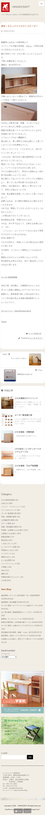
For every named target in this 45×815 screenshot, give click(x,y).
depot (5, 570)
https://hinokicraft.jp (20, 790)
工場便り (6, 567)
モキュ (29, 46)
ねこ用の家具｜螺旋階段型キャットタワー (17, 612)
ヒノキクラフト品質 (10, 547)
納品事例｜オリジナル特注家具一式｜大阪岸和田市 (20, 595)
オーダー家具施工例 (34, 334)
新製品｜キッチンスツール (11, 619)
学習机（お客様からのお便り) (14, 530)
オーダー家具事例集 (9, 277)
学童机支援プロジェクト (12, 577)
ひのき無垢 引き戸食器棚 (26, 465)
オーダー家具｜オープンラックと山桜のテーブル (19, 605)
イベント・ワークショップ (13, 507)
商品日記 (6, 540)
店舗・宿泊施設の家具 (11, 527)
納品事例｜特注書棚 (8, 602)
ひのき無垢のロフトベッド (26, 398)
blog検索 (4, 753)
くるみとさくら (8, 543)
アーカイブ (5, 654)
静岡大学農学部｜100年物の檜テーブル (16, 622)
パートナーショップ (10, 564)
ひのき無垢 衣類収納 (24, 432)
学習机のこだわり (9, 550)
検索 (30, 757)
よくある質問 (8, 560)
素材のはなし (8, 557)
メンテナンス (8, 553)
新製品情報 (7, 537)
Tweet (3, 321)
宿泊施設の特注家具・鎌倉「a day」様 (15, 632)
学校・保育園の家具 (10, 517)
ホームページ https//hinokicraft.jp (16, 311)
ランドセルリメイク (10, 510)
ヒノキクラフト (36, 338)
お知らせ (6, 503)
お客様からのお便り (11, 533)
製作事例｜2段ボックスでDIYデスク (14, 636)
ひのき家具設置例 (9, 500)
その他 (6, 580)
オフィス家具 (8, 523)
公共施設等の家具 (9, 520)
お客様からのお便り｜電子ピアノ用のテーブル (18, 639)
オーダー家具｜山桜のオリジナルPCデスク (17, 625)
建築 (4, 574)
